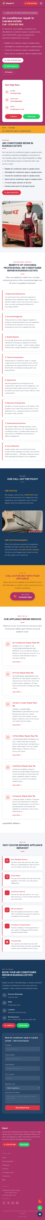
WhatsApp (31, 116)
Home (4, 1158)
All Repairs (9, 72)
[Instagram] (12, 1203)
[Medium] (17, 1203)
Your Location (9, 1074)
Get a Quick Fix (11, 192)
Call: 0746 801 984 (13, 60)
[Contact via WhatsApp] (39, 1207)
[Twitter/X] (8, 1203)
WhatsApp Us (11, 66)
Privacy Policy (22, 1216)
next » (18, 823)
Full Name (8, 1045)
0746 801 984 (15, 93)
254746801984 (16, 101)
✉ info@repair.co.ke (9, 1195)
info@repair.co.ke (17, 109)
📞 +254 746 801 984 (9, 1193)
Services (5, 1169)
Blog (3, 1180)
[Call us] (39, 1201)
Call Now (13, 116)
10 (15, 823)
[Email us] (39, 1214)
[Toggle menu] (41, 3)
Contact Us (6, 1176)
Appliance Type (10, 1084)
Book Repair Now (22, 1108)
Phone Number (10, 1055)
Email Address (9, 1064)
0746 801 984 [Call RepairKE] (31, 3)
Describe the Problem (12, 1092)
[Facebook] (4, 1203)
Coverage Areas (8, 1172)
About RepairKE (7, 1161)
